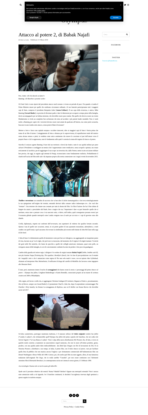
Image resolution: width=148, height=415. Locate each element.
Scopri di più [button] (34, 17)
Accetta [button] (115, 17)
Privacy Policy (68, 407)
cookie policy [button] (41, 10)
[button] (127, 34)
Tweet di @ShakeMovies (109, 61)
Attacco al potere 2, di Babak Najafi (54, 34)
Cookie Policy (79, 407)
